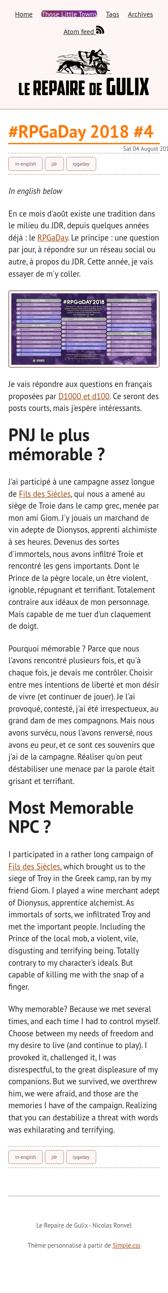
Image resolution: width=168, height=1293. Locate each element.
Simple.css (127, 1245)
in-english (25, 164)
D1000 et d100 (83, 396)
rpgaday (81, 164)
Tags (112, 13)
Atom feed (84, 30)
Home (23, 13)
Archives (140, 13)
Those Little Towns (69, 13)
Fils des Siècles (45, 494)
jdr (54, 164)
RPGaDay (52, 237)
